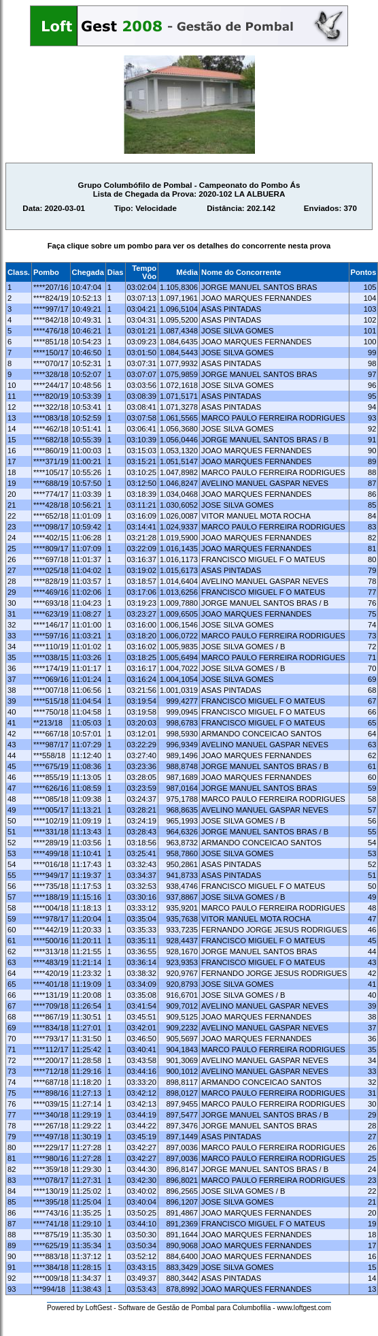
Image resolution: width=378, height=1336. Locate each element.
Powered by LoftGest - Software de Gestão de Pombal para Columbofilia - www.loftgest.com (189, 1307)
